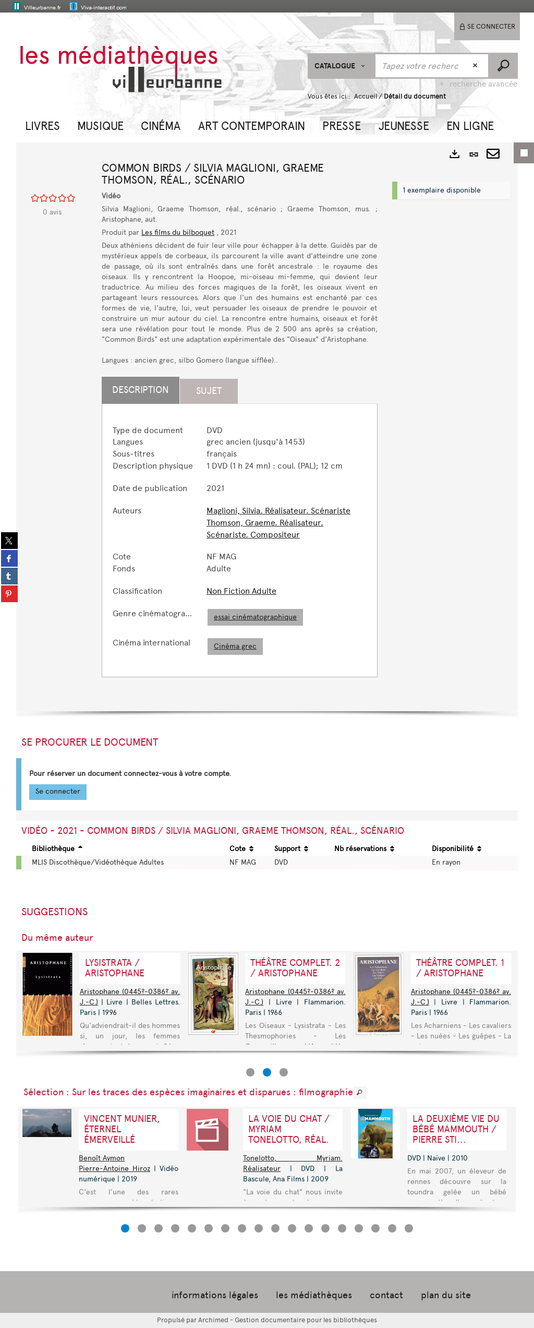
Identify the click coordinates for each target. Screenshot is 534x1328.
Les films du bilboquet (177, 232)
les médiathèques (314, 1295)
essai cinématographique (255, 617)
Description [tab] (140, 390)
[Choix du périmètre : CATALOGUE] (341, 66)
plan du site (446, 1295)
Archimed (213, 1320)
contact (386, 1295)
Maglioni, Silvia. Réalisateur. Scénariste (278, 511)
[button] (42, 124)
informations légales (215, 1295)
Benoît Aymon (102, 1158)
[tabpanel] (240, 540)
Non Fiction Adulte (241, 591)
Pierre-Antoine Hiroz (114, 1168)
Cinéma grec (235, 646)
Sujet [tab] (209, 391)
